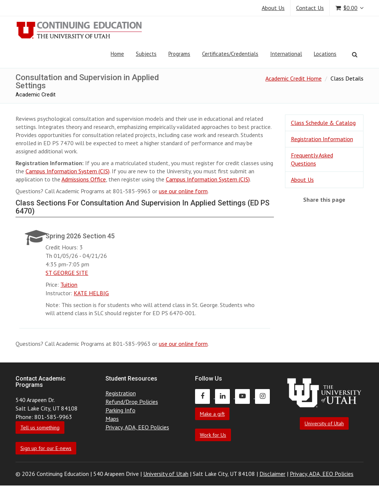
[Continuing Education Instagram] (264, 396)
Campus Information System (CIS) (68, 171)
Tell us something (40, 427)
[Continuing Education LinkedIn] (225, 396)
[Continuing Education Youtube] (245, 396)
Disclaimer (272, 473)
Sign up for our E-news (45, 448)
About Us (273, 7)
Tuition (68, 284)
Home (117, 53)
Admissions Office (83, 179)
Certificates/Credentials (230, 53)
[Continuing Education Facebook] (205, 396)
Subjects (146, 53)
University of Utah (324, 423)
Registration (120, 393)
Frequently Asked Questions (312, 159)
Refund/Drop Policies (131, 401)
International (286, 53)
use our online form (183, 191)
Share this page (324, 199)
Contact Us (310, 7)
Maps (112, 418)
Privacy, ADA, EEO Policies (137, 427)
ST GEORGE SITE (67, 272)
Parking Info (120, 410)
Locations (325, 53)
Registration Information (322, 139)
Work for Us (213, 435)
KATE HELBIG (91, 293)
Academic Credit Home (293, 78)
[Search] (354, 54)
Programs (179, 53)
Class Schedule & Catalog (323, 122)
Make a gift (212, 413)
